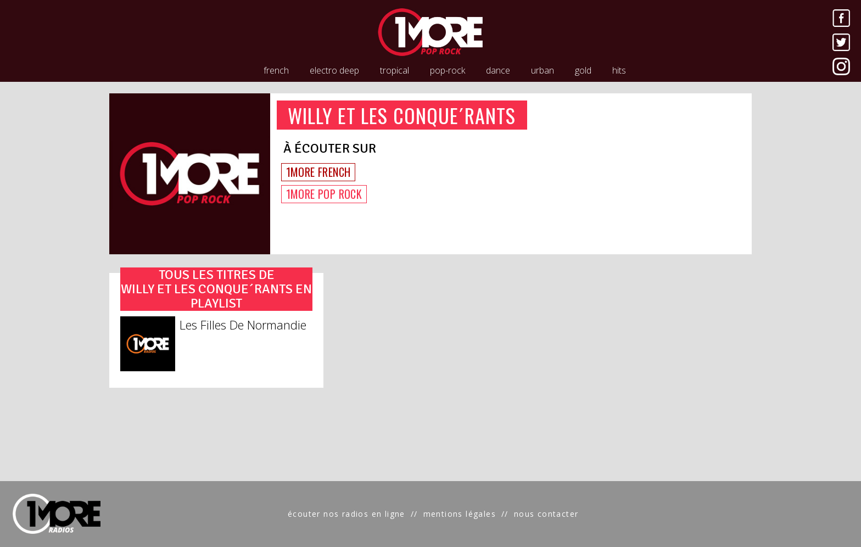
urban (542, 70)
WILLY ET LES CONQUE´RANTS (402, 115)
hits (619, 70)
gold (583, 70)
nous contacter (546, 514)
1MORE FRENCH (318, 172)
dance (498, 70)
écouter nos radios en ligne (346, 514)
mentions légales (459, 514)
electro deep (334, 70)
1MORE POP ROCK (324, 194)
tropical (394, 70)
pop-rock (447, 70)
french (276, 70)
